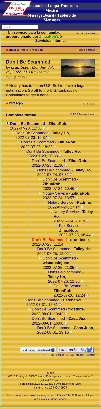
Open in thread (87, 49)
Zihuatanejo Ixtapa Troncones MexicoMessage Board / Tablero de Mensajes (51, 12)
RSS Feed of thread (84, 114)
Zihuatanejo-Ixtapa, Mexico (52, 399)
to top (50, 372)
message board (20, 395)
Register (90, 33)
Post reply (16, 103)
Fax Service (69, 226)
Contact (90, 354)
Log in (79, 33)
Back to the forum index (26, 49)
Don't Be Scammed (27, 124)
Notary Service (55, 193)
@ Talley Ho (21, 77)
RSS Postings (56, 354)
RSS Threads (76, 354)
